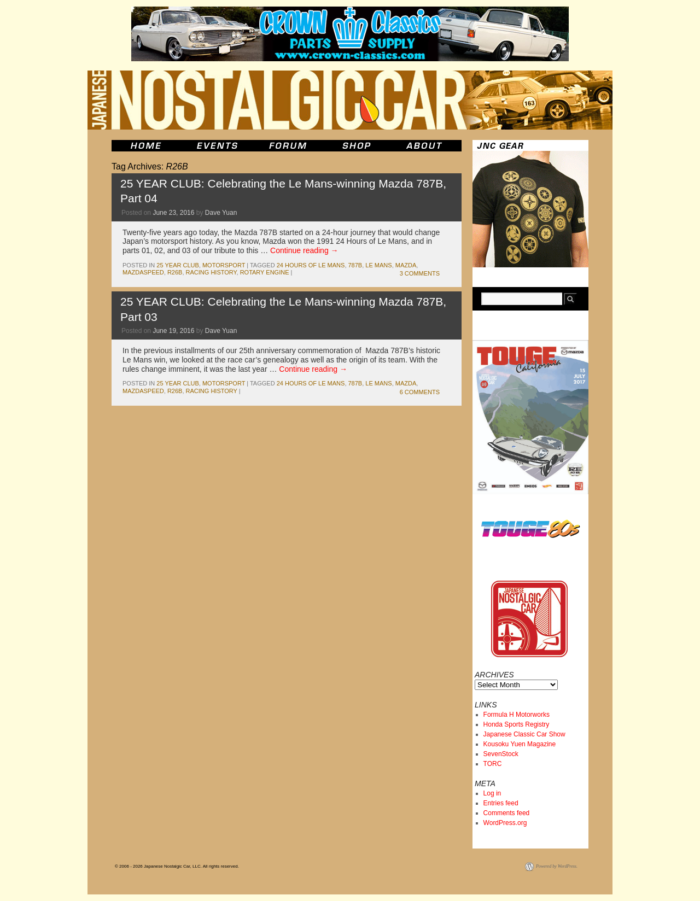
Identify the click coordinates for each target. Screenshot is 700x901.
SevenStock (500, 754)
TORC (492, 764)
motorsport (223, 265)
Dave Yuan (221, 213)
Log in (492, 793)
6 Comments (420, 392)
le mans (378, 265)
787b (355, 265)
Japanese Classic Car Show (524, 734)
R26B (175, 272)
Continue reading (304, 250)
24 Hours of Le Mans (311, 265)
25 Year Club (177, 265)
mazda (406, 265)
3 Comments (420, 273)
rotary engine (264, 272)
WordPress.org (505, 823)
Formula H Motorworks (516, 714)
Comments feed (506, 813)
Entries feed (500, 803)
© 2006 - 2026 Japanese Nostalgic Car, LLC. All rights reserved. (177, 866)
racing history (211, 272)
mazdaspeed (143, 272)
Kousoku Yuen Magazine (519, 744)
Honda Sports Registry (516, 724)
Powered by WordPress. (557, 866)
